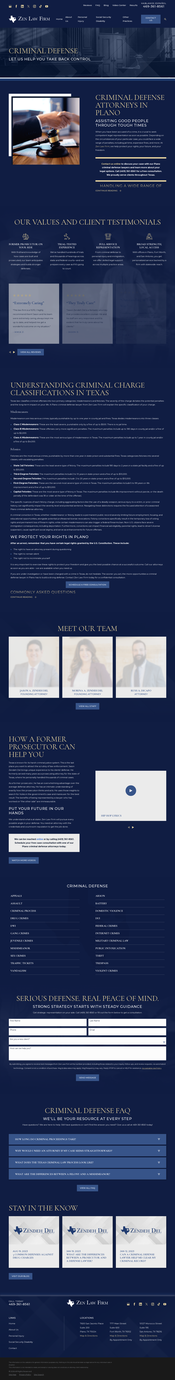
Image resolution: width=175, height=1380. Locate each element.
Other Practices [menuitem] (127, 19)
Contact (13, 1348)
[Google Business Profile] (10, 6)
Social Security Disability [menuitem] (103, 19)
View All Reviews (30, 352)
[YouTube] (46, 6)
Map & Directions (88, 1335)
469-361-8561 (153, 6)
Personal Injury (16, 1336)
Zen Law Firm (102, 146)
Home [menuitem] (59, 19)
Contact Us (151, 19)
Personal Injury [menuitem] (82, 19)
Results (133, 5)
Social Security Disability (21, 1342)
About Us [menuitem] (68, 19)
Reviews (87, 5)
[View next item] (14, 352)
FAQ (97, 5)
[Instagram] (34, 6)
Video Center (119, 5)
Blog (106, 5)
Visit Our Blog (20, 1276)
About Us (13, 1329)
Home (12, 1323)
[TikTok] (40, 6)
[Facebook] (16, 6)
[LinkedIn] (22, 6)
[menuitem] (12, 1374)
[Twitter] (28, 6)
